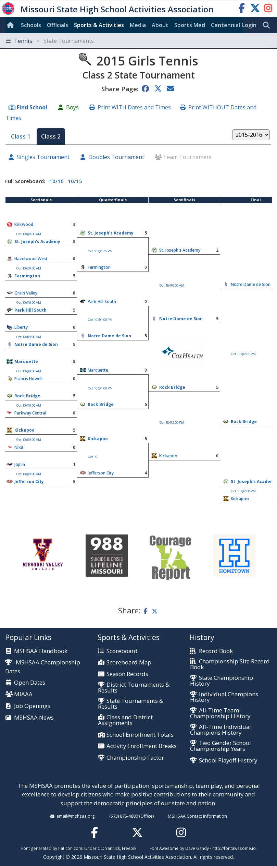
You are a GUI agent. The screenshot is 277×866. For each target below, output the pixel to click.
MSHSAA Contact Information (197, 816)
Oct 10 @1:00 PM (100, 319)
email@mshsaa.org (75, 816)
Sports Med (189, 25)
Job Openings (32, 706)
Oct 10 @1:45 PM (100, 251)
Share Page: (119, 88)
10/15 (75, 181)
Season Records (127, 674)
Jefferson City (101, 473)
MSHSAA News (34, 717)
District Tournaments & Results (133, 688)
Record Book (216, 651)
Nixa (18, 447)
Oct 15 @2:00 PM (172, 422)
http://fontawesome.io (234, 848)
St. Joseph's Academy (111, 233)
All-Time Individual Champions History (220, 730)
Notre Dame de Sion (250, 284)
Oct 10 (92, 457)
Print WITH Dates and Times (134, 107)
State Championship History (221, 681)
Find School (32, 107)
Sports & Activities (99, 25)
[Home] (11, 25)
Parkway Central (30, 413)
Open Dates (29, 682)
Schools (31, 25)
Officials (57, 25)
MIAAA (23, 694)
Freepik (129, 848)
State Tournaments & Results (130, 704)
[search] (268, 25)
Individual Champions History (224, 697)
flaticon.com (70, 848)
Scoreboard (122, 651)
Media (138, 25)
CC (100, 848)
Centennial (225, 25)
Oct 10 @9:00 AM (28, 234)
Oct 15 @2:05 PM (243, 354)
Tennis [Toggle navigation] (50, 41)
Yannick (112, 848)
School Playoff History (228, 760)
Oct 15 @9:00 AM (172, 285)
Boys (72, 107)
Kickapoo (24, 430)
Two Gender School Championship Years (220, 746)
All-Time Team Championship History (220, 713)
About (160, 25)
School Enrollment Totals (140, 735)
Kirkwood (23, 224)
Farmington (99, 267)
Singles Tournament (43, 157)
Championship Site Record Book (229, 664)
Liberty (21, 327)
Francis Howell (28, 379)
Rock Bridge (172, 387)
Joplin (19, 464)
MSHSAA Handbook (40, 651)
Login (249, 25)
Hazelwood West (31, 259)
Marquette (26, 361)
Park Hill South (102, 301)
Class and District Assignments (125, 720)
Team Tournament (187, 157)
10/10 (56, 181)
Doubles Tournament (116, 157)
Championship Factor (135, 758)
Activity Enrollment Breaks (141, 746)
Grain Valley (25, 293)
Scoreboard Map (128, 662)
